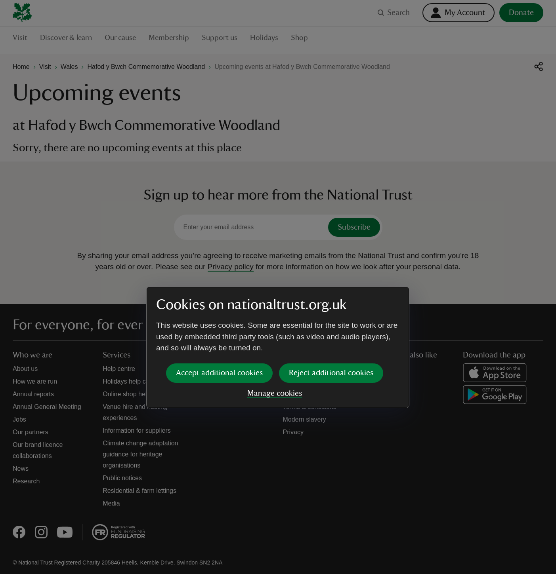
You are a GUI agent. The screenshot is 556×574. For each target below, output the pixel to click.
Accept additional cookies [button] (219, 312)
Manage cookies (274, 333)
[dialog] (278, 286)
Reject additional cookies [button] (331, 312)
